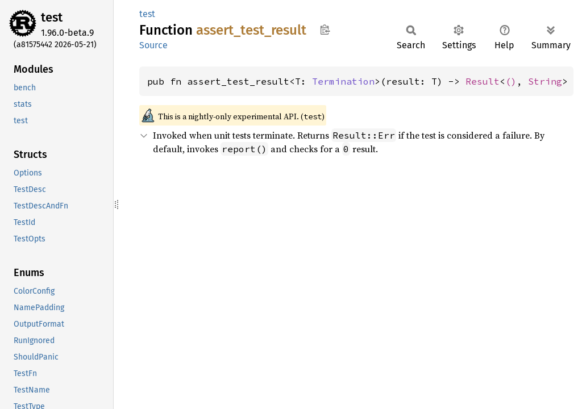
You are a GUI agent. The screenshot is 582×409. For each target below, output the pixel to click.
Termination (343, 81)
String (545, 81)
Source (153, 45)
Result (482, 81)
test (52, 17)
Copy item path (324, 29)
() (511, 81)
